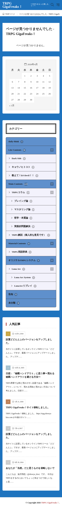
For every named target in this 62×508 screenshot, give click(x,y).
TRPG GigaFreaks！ (26, 5)
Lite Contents (17, 150)
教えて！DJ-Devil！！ (25, 175)
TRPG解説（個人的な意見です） (31, 235)
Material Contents (19, 243)
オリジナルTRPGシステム (24, 260)
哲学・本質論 (23, 218)
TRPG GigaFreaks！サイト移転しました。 (28, 407)
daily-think (15, 141)
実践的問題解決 (24, 226)
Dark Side (19, 158)
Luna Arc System (24, 277)
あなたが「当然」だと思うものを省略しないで (30, 468)
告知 (12, 294)
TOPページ (10, 14)
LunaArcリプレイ (25, 286)
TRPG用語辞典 (22, 252)
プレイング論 (23, 201)
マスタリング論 (24, 209)
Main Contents (18, 184)
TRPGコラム (21, 192)
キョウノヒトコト (23, 167)
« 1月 (11, 105)
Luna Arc (18, 269)
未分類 (14, 303)
